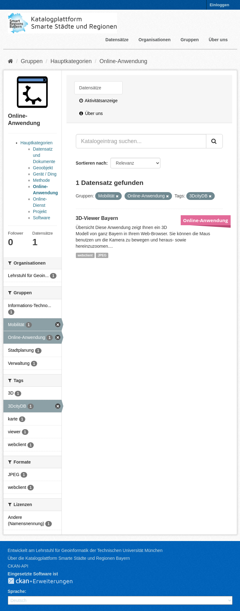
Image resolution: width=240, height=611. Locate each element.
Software (41, 217)
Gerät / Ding (44, 173)
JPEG (102, 255)
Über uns (218, 39)
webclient (85, 255)
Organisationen (155, 39)
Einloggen (219, 4)
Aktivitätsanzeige (98, 100)
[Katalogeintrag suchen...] (141, 141)
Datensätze (117, 39)
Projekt (40, 211)
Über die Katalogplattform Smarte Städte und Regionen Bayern (69, 558)
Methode (41, 180)
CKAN (45, 581)
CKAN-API (18, 566)
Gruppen (189, 39)
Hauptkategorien (71, 61)
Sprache (16, 591)
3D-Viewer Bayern (97, 218)
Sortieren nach (91, 163)
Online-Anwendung (123, 61)
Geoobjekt (43, 167)
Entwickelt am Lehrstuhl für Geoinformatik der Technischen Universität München (85, 550)
